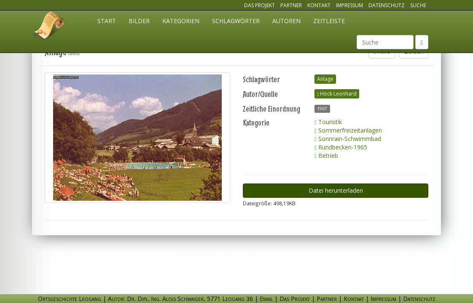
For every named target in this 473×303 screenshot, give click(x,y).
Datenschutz (386, 5)
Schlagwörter (236, 21)
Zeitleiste (329, 21)
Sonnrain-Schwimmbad (347, 139)
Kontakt (319, 5)
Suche (418, 5)
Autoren (286, 21)
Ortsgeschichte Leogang (49, 26)
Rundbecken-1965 (340, 147)
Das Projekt (259, 5)
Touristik (328, 122)
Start (106, 21)
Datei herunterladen (336, 190)
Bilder (139, 21)
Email (266, 299)
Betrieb (326, 155)
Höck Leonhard (337, 93)
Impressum (349, 5)
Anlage (325, 78)
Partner (291, 5)
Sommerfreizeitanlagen (348, 130)
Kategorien (180, 21)
